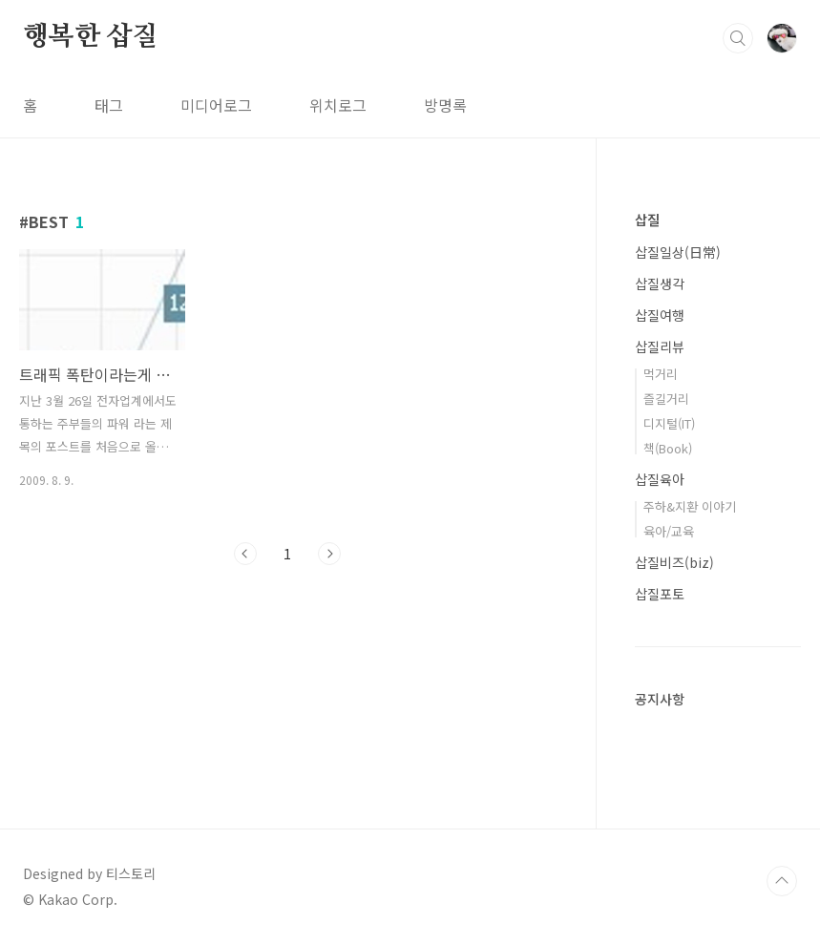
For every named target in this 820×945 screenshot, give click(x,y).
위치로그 (338, 105)
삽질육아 (659, 479)
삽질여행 (659, 315)
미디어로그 (216, 105)
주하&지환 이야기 (689, 506)
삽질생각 (659, 283)
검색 (738, 38)
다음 (329, 553)
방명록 (445, 105)
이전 (245, 553)
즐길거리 (666, 398)
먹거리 (660, 374)
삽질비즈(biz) (674, 562)
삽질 (647, 219)
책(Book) (667, 448)
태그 (109, 105)
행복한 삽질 (90, 37)
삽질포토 (659, 593)
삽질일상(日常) (678, 252)
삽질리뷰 (659, 346)
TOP (782, 881)
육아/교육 (668, 531)
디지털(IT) (669, 423)
